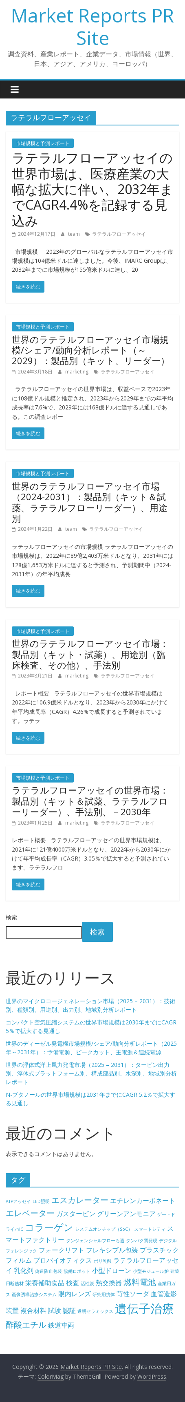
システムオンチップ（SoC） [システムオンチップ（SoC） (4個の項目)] (103, 1229)
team (74, 233)
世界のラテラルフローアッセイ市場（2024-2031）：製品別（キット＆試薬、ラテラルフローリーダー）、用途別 (89, 502)
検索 (11, 917)
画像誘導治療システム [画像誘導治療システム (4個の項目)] (34, 1294)
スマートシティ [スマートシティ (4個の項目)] (149, 1229)
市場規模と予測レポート (43, 143)
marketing (77, 371)
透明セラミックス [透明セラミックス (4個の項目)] (95, 1311)
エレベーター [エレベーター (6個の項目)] (30, 1213)
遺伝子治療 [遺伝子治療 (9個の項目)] (144, 1308)
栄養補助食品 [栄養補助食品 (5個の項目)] (44, 1282)
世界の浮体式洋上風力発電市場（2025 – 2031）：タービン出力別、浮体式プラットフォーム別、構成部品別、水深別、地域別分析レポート (91, 1073)
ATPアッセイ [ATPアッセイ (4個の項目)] (18, 1201)
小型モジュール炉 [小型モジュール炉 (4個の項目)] (151, 1271)
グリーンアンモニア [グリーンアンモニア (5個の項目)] (126, 1213)
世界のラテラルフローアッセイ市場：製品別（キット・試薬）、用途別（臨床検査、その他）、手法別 (90, 654)
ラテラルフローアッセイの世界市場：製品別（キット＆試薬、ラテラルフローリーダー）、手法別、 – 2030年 (90, 801)
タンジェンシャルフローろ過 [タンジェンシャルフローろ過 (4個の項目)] (95, 1240)
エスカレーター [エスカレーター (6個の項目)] (79, 1199)
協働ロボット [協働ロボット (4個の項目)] (77, 1271)
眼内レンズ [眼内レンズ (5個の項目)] (74, 1293)
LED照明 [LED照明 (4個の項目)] (41, 1201)
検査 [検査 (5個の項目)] (72, 1282)
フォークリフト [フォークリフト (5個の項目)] (61, 1249)
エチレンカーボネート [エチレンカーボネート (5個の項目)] (142, 1200)
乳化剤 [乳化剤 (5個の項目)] (23, 1270)
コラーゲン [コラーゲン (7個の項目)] (49, 1227)
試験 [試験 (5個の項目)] (54, 1310)
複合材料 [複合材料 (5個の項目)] (33, 1310)
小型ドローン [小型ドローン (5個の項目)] (111, 1270)
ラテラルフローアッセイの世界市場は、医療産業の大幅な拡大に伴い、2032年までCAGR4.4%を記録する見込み (92, 189)
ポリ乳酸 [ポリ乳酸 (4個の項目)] (103, 1261)
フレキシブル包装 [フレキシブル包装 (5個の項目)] (112, 1249)
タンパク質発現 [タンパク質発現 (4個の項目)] (141, 1240)
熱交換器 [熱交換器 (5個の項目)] (109, 1282)
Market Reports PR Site (92, 26)
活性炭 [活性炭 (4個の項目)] (87, 1283)
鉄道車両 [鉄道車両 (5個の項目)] (61, 1325)
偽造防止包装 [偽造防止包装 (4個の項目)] (48, 1271)
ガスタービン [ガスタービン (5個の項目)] (75, 1213)
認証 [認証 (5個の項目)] (69, 1310)
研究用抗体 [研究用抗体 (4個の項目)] (103, 1294)
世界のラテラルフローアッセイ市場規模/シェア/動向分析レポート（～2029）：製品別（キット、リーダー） (91, 350)
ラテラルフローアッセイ (119, 233)
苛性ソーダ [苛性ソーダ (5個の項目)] (133, 1293)
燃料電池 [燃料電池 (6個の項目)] (139, 1282)
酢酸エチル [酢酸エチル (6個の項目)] (26, 1324)
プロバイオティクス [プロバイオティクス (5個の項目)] (62, 1260)
